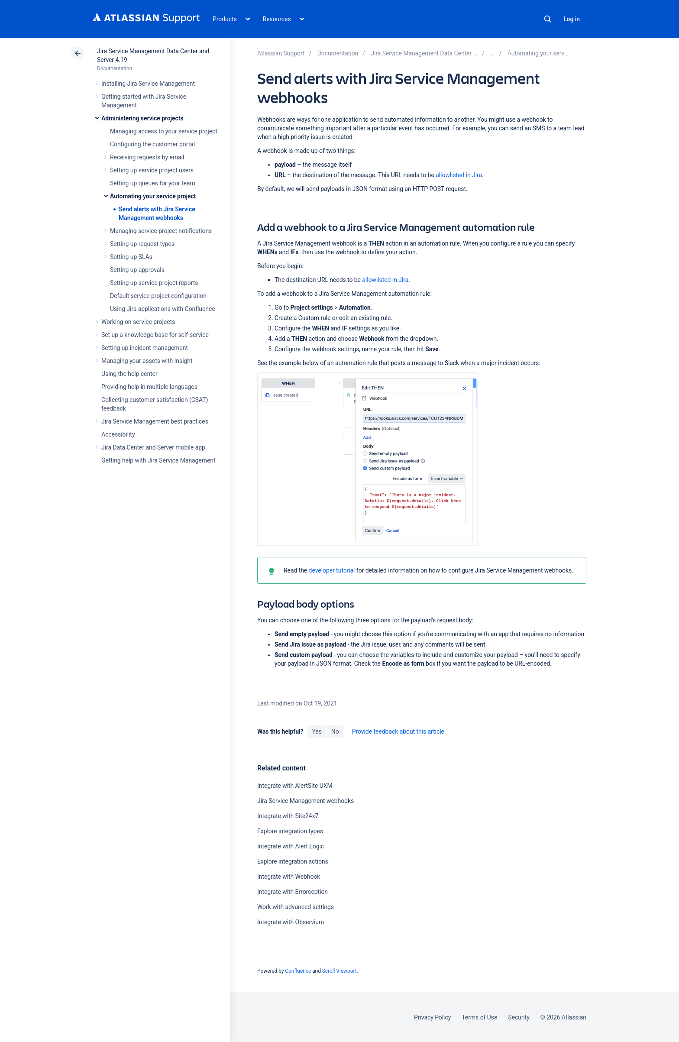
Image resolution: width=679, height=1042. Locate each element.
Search (548, 19)
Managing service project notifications (161, 230)
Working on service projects (138, 321)
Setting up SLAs (131, 256)
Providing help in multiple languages (149, 386)
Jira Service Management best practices (154, 421)
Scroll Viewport (339, 971)
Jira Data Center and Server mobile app (153, 447)
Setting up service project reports (154, 282)
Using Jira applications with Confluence (162, 308)
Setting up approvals (137, 269)
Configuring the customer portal (152, 144)
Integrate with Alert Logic (290, 846)
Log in (571, 19)
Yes (316, 731)
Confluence (298, 971)
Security (519, 1017)
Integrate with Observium (290, 922)
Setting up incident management (144, 347)
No (335, 731)
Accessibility (118, 434)
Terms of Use (479, 1017)
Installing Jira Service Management (148, 83)
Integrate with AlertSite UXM (295, 785)
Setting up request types (142, 243)
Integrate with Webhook (288, 876)
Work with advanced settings (295, 906)
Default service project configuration (158, 295)
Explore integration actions (292, 861)
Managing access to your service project (163, 131)
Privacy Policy (432, 1017)
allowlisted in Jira (459, 175)
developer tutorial (332, 570)
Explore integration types (290, 831)
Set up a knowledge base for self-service (155, 334)
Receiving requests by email (147, 157)
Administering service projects (142, 118)
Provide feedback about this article (398, 731)
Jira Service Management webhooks (305, 800)
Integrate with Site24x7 (287, 815)
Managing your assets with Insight (146, 360)
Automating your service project (153, 196)
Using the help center (129, 373)
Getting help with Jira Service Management (158, 460)
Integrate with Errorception (292, 891)
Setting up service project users (152, 170)
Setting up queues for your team (152, 183)
